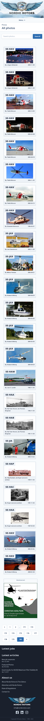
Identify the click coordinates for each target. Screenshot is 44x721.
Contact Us (6, 692)
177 (35, 633)
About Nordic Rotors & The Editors (14, 682)
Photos (4, 25)
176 (28, 633)
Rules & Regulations (9, 688)
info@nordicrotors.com (22, 708)
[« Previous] (4, 627)
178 (5, 639)
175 (20, 633)
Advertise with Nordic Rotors (12, 685)
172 (31, 627)
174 (13, 633)
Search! (37, 36)
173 (5, 633)
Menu (22, 20)
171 (24, 627)
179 (13, 639)
